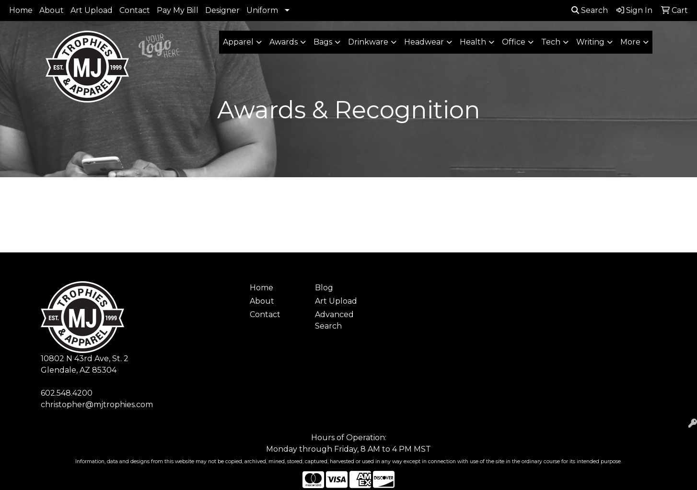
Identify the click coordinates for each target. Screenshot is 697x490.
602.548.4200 (67, 393)
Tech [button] (550, 41)
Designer (222, 10)
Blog (324, 287)
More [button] (630, 41)
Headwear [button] (424, 41)
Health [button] (473, 41)
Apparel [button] (238, 41)
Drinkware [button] (368, 41)
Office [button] (513, 41)
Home (21, 10)
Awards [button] (283, 41)
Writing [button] (590, 41)
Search (589, 10)
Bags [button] (323, 41)
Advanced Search (334, 320)
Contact (134, 10)
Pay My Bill (177, 10)
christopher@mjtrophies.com (97, 404)
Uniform (262, 10)
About (51, 10)
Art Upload (91, 10)
